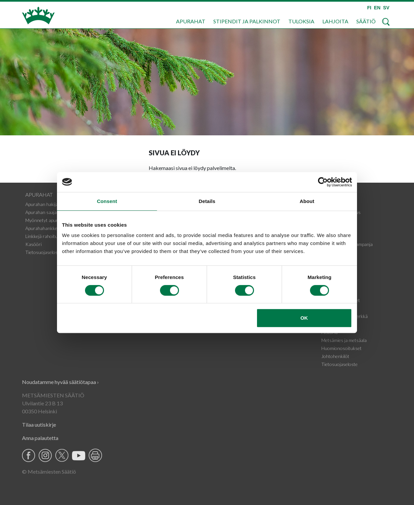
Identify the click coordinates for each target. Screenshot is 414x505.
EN (377, 7)
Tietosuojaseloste (43, 252)
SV (386, 7)
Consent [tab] (107, 201)
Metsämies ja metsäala (344, 340)
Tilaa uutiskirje (39, 424)
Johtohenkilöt (335, 356)
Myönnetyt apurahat (46, 220)
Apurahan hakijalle (43, 204)
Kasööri (33, 244)
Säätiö (366, 21)
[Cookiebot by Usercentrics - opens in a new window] (323, 182)
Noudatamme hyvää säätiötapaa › (60, 382)
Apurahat (190, 21)
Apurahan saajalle (43, 212)
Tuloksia (301, 21)
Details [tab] (207, 201)
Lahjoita (335, 21)
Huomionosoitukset (341, 348)
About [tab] (307, 201)
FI (369, 7)
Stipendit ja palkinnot (246, 21)
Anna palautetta (40, 438)
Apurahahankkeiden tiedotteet (55, 228)
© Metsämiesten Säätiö (49, 471)
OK (304, 318)
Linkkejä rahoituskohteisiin (52, 236)
